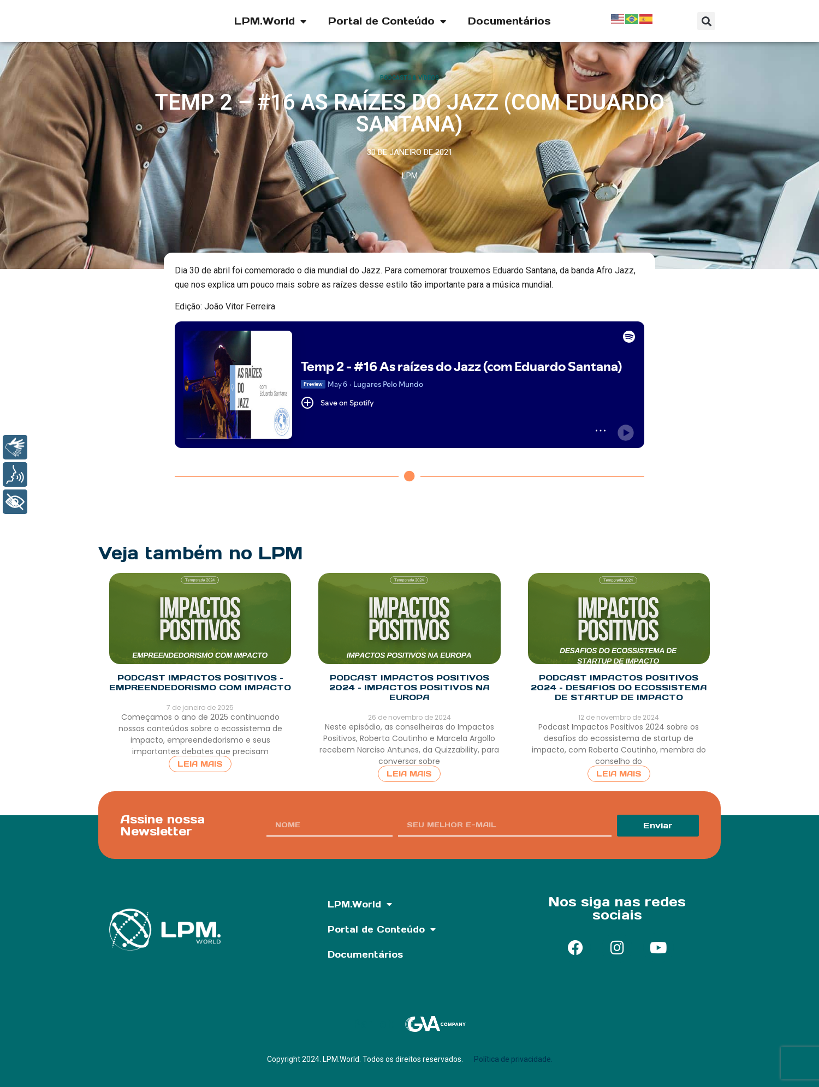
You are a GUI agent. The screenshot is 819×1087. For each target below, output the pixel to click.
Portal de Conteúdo (387, 21)
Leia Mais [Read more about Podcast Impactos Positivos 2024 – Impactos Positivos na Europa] (409, 774)
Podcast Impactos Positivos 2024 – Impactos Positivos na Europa (409, 687)
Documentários (509, 21)
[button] (706, 21)
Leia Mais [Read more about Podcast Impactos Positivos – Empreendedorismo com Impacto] (200, 764)
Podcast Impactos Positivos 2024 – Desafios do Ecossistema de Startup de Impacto (619, 687)
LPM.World (270, 21)
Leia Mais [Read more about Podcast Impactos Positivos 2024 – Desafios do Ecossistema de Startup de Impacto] (619, 774)
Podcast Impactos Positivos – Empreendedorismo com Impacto (200, 682)
